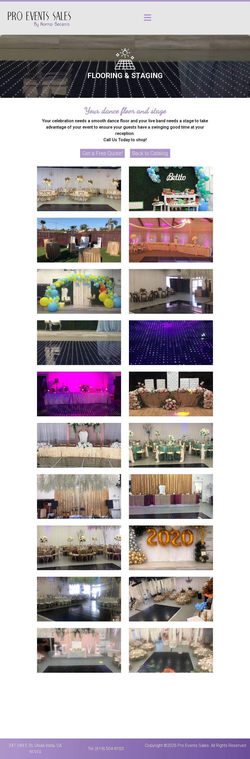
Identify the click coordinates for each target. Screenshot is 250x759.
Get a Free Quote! (102, 153)
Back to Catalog (150, 153)
